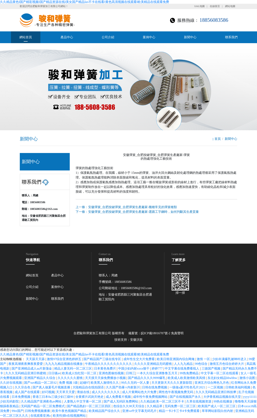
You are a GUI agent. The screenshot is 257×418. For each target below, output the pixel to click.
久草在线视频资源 (199, 401)
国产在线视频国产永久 (186, 396)
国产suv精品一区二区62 (40, 382)
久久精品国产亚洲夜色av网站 (41, 401)
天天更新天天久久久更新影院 (172, 382)
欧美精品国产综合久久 (105, 411)
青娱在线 (83, 392)
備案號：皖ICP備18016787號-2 (149, 333)
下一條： (137, 211)
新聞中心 (190, 37)
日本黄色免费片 (105, 368)
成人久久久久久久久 (106, 392)
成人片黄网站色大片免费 (139, 392)
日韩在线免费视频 (155, 387)
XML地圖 (199, 6)
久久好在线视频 (11, 382)
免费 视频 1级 (69, 382)
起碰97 (84, 382)
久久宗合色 (23, 387)
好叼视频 (48, 392)
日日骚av (54, 373)
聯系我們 (231, 37)
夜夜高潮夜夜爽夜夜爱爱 (26, 363)
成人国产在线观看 (28, 392)
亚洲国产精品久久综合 (40, 378)
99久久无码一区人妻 (135, 382)
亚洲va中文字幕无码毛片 (139, 411)
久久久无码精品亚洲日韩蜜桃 (26, 373)
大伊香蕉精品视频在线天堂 (222, 396)
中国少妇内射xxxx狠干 (134, 368)
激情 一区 (204, 359)
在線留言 (215, 6)
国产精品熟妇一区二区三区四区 (89, 406)
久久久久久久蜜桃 (70, 378)
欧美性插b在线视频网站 (70, 415)
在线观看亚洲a (40, 415)
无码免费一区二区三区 (181, 406)
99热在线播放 (223, 401)
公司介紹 (108, 37)
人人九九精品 (184, 363)
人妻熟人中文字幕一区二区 (83, 401)
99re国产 (17, 411)
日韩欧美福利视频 (238, 387)
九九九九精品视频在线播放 (64, 363)
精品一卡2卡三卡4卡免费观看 (179, 411)
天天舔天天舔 (35, 359)
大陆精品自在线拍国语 (88, 387)
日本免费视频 (21, 396)
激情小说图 (247, 378)
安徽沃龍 (136, 339)
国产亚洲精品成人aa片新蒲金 (32, 368)
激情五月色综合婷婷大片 (227, 363)
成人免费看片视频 (119, 396)
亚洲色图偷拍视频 (112, 373)
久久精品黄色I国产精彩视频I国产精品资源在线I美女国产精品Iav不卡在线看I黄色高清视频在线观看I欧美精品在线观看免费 (84, 2)
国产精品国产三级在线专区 (102, 359)
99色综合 (201, 363)
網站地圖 (230, 6)
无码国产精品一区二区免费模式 (43, 406)
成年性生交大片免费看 (139, 359)
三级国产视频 (211, 368)
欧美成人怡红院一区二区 (79, 373)
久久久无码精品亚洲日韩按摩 (216, 392)
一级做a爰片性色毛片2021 (187, 387)
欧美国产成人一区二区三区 (217, 406)
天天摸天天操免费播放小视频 (106, 378)
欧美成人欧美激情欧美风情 (187, 378)
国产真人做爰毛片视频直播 (52, 387)
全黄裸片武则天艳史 (89, 396)
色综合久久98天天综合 (129, 406)
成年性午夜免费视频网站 (150, 396)
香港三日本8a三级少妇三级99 (53, 396)
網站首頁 (25, 37)
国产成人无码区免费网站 (121, 401)
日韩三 (130, 373)
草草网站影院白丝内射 (218, 411)
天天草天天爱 (66, 392)
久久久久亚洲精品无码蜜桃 (153, 363)
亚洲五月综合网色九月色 (212, 382)
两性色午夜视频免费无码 (176, 392)
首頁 (217, 138)
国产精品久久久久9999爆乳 (147, 378)
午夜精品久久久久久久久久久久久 (109, 363)
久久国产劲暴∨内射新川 (123, 387)
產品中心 (67, 37)
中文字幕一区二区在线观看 (220, 373)
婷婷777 (157, 368)
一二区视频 (215, 387)
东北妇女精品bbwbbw (222, 378)
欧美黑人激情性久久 (105, 382)
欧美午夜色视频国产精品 (69, 411)
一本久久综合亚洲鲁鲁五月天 (157, 373)
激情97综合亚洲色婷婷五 (64, 359)
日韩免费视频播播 (38, 411)
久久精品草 (155, 406)
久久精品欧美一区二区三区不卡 (162, 401)
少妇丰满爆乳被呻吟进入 (229, 359)
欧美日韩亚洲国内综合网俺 (176, 359)
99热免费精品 (189, 373)
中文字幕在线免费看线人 (182, 368)
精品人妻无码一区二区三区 (73, 368)
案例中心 (149, 37)
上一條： (126, 207)
